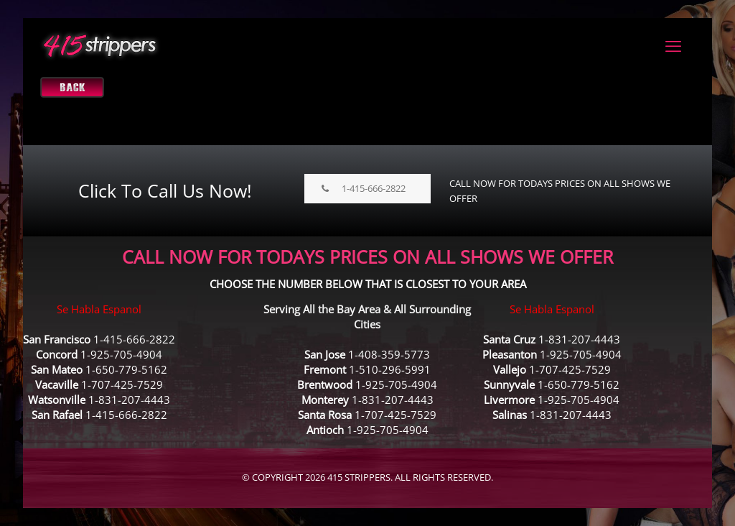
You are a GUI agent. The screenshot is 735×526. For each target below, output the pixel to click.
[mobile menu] (673, 45)
